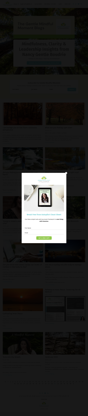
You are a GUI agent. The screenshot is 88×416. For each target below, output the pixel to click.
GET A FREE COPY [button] (44, 238)
